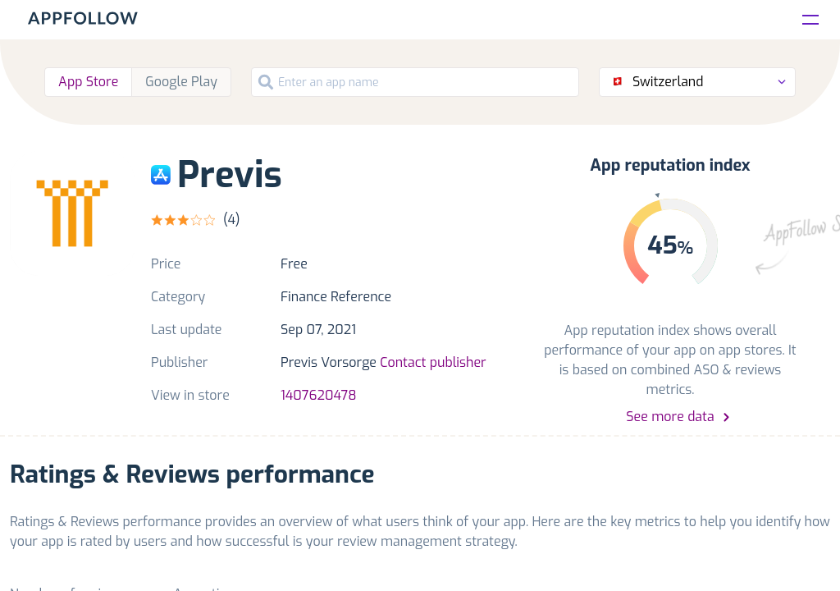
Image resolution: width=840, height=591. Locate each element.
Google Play (181, 81)
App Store (88, 81)
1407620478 (319, 395)
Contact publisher (433, 362)
